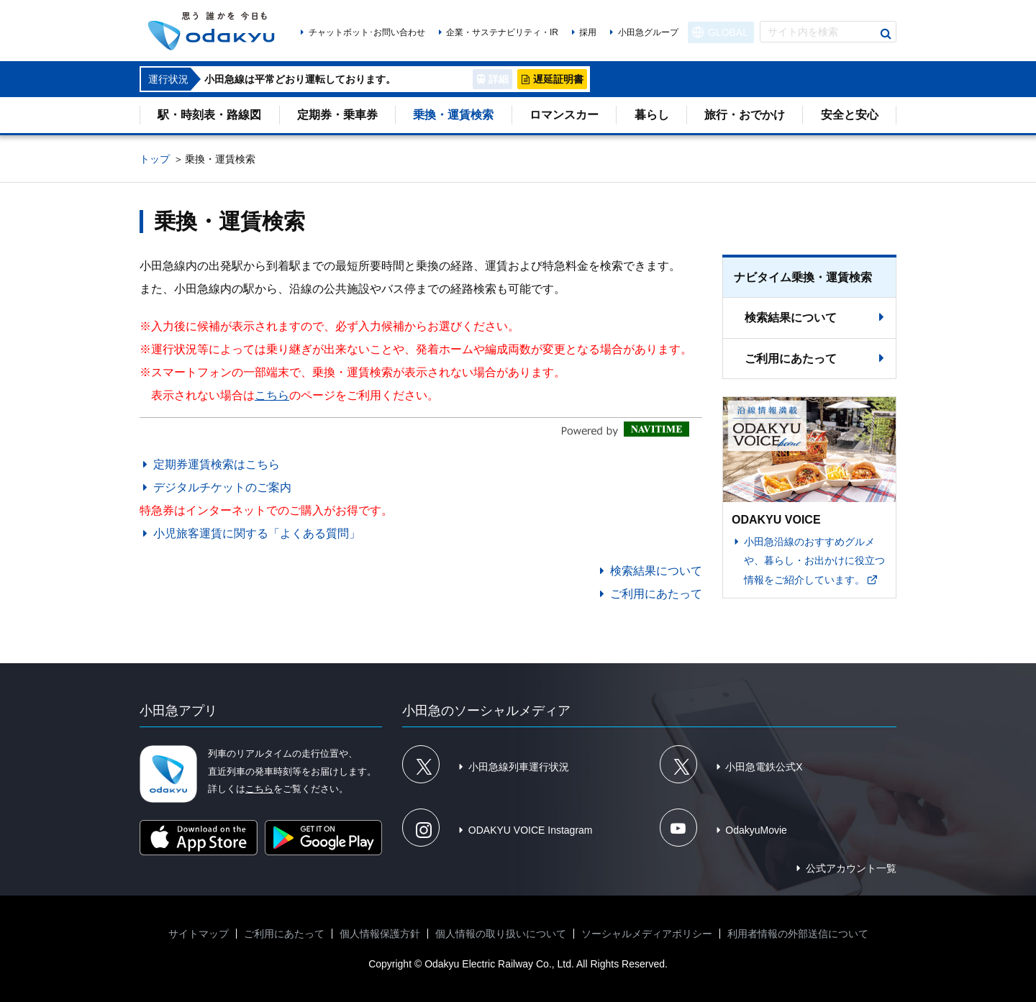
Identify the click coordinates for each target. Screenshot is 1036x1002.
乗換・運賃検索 (453, 115)
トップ (155, 159)
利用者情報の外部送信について (797, 933)
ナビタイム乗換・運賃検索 (803, 277)
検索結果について (656, 571)
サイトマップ (198, 933)
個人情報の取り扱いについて (500, 933)
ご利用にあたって (656, 594)
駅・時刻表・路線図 (209, 115)
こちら (272, 395)
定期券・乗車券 (337, 115)
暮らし (652, 115)
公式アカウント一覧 (851, 868)
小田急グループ (648, 32)
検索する (885, 34)
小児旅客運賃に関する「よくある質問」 (256, 533)
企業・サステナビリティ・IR (502, 32)
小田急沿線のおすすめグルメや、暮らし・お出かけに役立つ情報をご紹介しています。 (814, 560)
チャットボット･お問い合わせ (367, 32)
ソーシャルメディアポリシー (646, 933)
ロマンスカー (564, 115)
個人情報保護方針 (380, 933)
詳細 (499, 79)
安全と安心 (849, 115)
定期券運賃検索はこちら (216, 464)
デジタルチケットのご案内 (222, 487)
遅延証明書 (558, 79)
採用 (587, 32)
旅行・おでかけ (744, 115)
